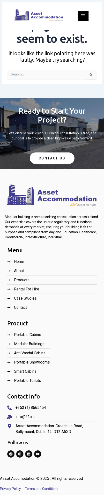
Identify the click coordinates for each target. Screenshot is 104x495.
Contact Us (52, 158)
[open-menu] (83, 16)
